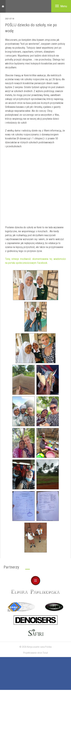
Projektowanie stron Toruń (35, 652)
